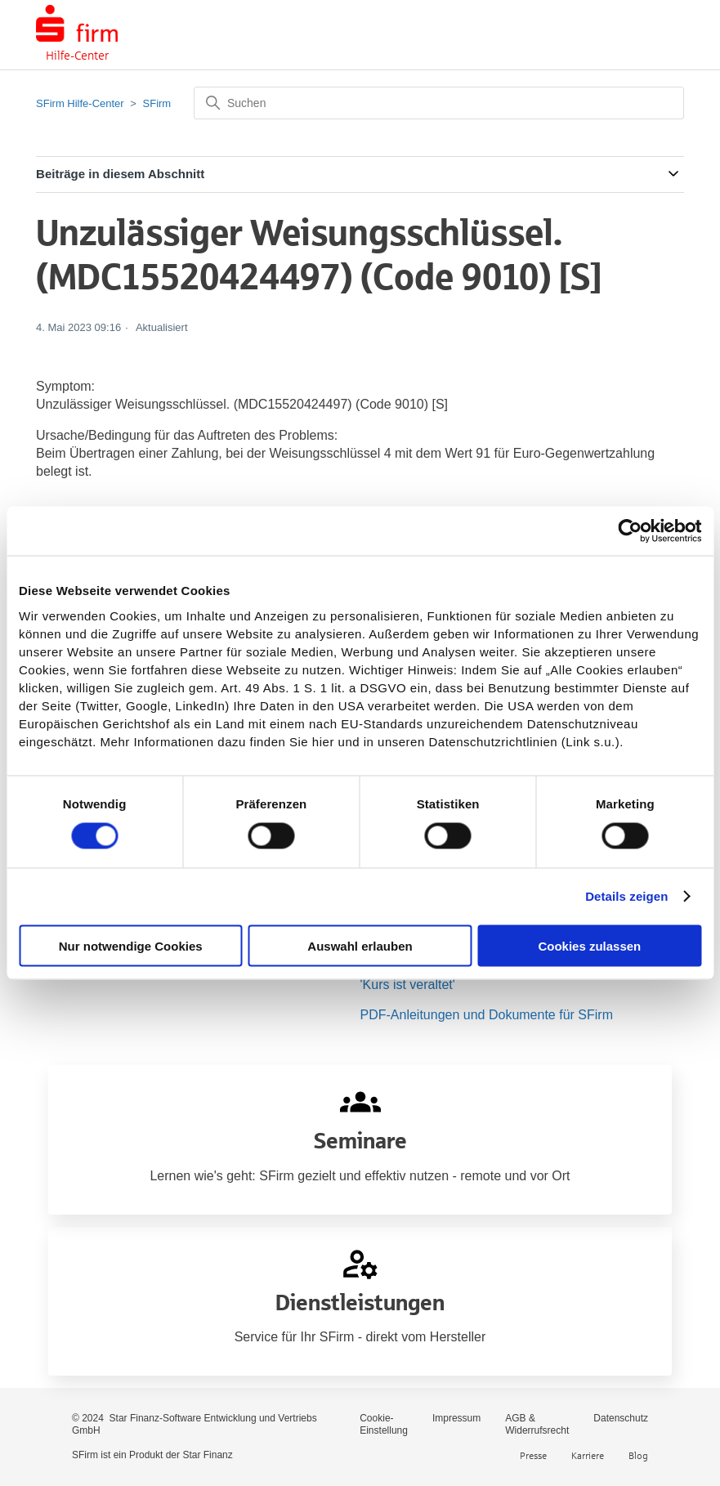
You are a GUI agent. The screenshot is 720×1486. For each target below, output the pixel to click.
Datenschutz (620, 1418)
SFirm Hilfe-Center (80, 103)
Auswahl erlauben (359, 945)
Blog (638, 1455)
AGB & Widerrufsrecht (537, 1424)
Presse (533, 1455)
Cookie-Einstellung (384, 1424)
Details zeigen (626, 896)
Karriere (587, 1455)
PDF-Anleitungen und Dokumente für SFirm (486, 1015)
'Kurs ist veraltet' (407, 984)
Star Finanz (207, 1455)
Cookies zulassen (589, 945)
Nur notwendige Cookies (131, 945)
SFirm (157, 103)
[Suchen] (439, 103)
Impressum (456, 1418)
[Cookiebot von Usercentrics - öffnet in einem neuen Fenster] (629, 531)
